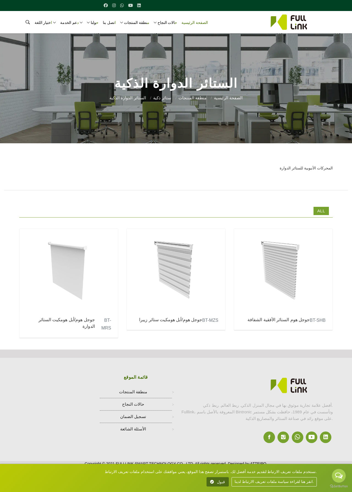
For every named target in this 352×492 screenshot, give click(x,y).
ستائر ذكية (162, 97)
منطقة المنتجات (136, 22)
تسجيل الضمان (133, 417)
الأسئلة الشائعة (133, 429)
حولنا (94, 22)
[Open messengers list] (339, 476)
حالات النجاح (167, 22)
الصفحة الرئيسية (195, 22)
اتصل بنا (109, 22)
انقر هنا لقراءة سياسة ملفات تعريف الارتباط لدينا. (274, 481)
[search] (25, 24)
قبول (217, 482)
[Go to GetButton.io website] (339, 486)
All (321, 210)
